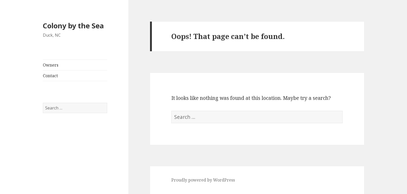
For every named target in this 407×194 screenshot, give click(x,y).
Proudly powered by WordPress (203, 180)
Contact (50, 76)
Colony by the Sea (73, 25)
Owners (50, 65)
